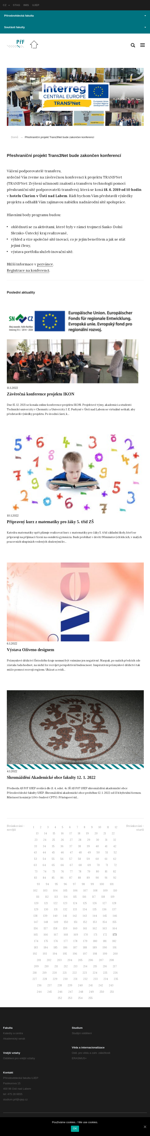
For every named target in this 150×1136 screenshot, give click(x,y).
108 (95, 890)
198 (95, 953)
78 (79, 871)
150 (66, 922)
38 (79, 846)
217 (115, 966)
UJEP (35, 5)
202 (49, 960)
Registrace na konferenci (28, 270)
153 (95, 922)
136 (104, 909)
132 (65, 909)
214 (85, 966)
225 (105, 973)
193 (45, 953)
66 (62, 865)
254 (80, 998)
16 (62, 833)
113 (56, 897)
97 (74, 884)
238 (60, 985)
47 (71, 852)
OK (75, 1128)
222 (74, 973)
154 (105, 922)
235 (116, 979)
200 (115, 953)
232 (85, 979)
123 (65, 903)
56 (62, 859)
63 (35, 865)
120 (36, 903)
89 (88, 877)
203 (59, 960)
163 (105, 928)
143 (85, 916)
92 (114, 877)
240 (80, 985)
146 (115, 916)
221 (65, 973)
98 (83, 884)
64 (44, 865)
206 (90, 960)
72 (115, 865)
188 (85, 947)
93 (38, 884)
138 (35, 916)
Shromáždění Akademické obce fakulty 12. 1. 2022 (51, 777)
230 (65, 979)
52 (115, 852)
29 (88, 840)
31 (106, 840)
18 (79, 833)
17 (71, 833)
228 (45, 979)
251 (112, 992)
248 (81, 992)
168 (66, 934)
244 (39, 992)
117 (94, 897)
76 (62, 871)
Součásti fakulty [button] (75, 27)
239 (70, 985)
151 (75, 922)
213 (75, 966)
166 (46, 934)
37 (70, 846)
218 (35, 973)
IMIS (26, 5)
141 (65, 916)
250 (102, 992)
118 (103, 897)
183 (36, 947)
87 (70, 877)
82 (114, 871)
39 (88, 846)
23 (36, 840)
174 (36, 941)
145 (105, 916)
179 (85, 941)
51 (107, 852)
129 (36, 909)
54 (44, 859)
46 (62, 852)
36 (62, 846)
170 (86, 934)
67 (71, 865)
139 (45, 916)
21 (104, 833)
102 (35, 890)
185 (56, 947)
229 (55, 979)
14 (45, 833)
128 (114, 903)
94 (47, 884)
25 (53, 840)
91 (106, 877)
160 (75, 928)
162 (95, 928)
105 (65, 890)
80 (97, 871)
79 (88, 871)
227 (34, 979)
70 (98, 865)
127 (105, 903)
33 (35, 846)
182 (114, 941)
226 (115, 973)
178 (75, 941)
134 (85, 909)
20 (96, 833)
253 (70, 998)
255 (90, 998)
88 (79, 877)
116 (84, 897)
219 (44, 973)
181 (105, 941)
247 (70, 992)
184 (46, 947)
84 (44, 877)
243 (111, 985)
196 (75, 953)
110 (115, 890)
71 (107, 865)
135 (95, 909)
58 (79, 859)
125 (85, 903)
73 (36, 871)
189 (95, 947)
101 (112, 884)
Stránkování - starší (135, 828)
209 (36, 966)
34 (44, 846)
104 (55, 890)
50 (98, 852)
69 (89, 865)
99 (92, 884)
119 (112, 897)
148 (46, 922)
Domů (14, 137)
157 (46, 928)
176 (56, 941)
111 (37, 897)
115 (75, 897)
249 (91, 992)
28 (79, 840)
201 (39, 960)
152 (85, 922)
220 (54, 973)
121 (46, 903)
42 (114, 846)
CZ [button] (6, 5)
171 (95, 934)
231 (75, 979)
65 (53, 865)
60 (97, 859)
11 (108, 827)
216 (105, 966)
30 (97, 840)
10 (99, 827)
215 (95, 966)
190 (105, 947)
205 (80, 960)
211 (56, 966)
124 (75, 903)
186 (65, 947)
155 (114, 922)
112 (47, 897)
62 (114, 859)
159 (65, 928)
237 (49, 985)
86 (62, 877)
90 (97, 877)
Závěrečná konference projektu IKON (40, 394)
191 (114, 947)
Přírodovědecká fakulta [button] (75, 15)
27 (71, 840)
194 (55, 953)
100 (102, 884)
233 (95, 979)
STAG (16, 5)
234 (105, 979)
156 (36, 928)
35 (53, 846)
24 (44, 840)
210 (46, 966)
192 (35, 953)
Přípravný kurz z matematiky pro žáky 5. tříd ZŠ (50, 521)
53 (35, 859)
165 (36, 934)
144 (95, 916)
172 (105, 934)
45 (53, 852)
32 (114, 840)
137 (114, 909)
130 (46, 909)
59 (88, 859)
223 (85, 973)
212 (66, 966)
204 (69, 960)
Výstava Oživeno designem (30, 649)
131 (56, 909)
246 (60, 992)
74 (44, 871)
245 (49, 992)
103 (45, 890)
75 (53, 871)
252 (60, 998)
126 (95, 903)
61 (106, 859)
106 (75, 890)
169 (76, 934)
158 (55, 928)
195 (65, 953)
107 (85, 890)
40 (97, 846)
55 (53, 859)
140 (55, 916)
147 (36, 922)
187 (75, 947)
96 (65, 884)
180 (95, 941)
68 (80, 865)
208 (111, 960)
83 (35, 877)
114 (65, 897)
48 (80, 852)
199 (105, 953)
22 (113, 833)
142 (75, 916)
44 (44, 852)
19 (87, 833)
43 (35, 852)
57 (70, 859)
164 (115, 928)
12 (116, 827)
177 (66, 941)
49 (89, 852)
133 (75, 909)
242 (100, 985)
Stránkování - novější (15, 828)
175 (46, 941)
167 (56, 934)
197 (85, 953)
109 (105, 890)
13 (37, 833)
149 (56, 922)
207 (101, 960)
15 (54, 833)
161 (85, 928)
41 (106, 846)
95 (56, 884)
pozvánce (45, 264)
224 (95, 973)
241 (91, 985)
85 (53, 877)
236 (39, 985)
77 (71, 871)
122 (56, 903)
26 (62, 840)
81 (106, 871)
